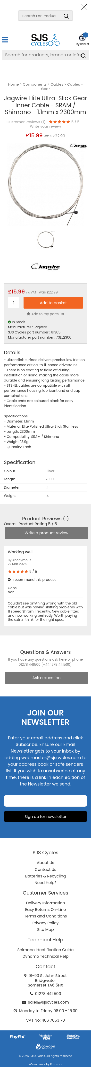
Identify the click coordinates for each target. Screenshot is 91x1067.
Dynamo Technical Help (46, 956)
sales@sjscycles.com (48, 1002)
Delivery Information (45, 903)
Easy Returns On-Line (45, 909)
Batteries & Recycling (45, 876)
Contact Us (45, 869)
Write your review (45, 126)
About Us (45, 863)
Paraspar (56, 1064)
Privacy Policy (45, 923)
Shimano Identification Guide (45, 950)
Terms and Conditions (45, 916)
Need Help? (45, 883)
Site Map (45, 929)
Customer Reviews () (26, 122)
